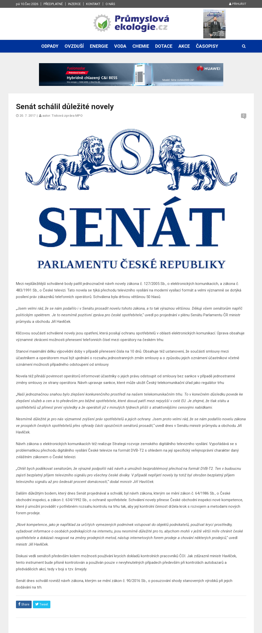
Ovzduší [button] (74, 46)
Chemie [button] (140, 46)
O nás (110, 4)
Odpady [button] (49, 46)
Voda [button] (120, 46)
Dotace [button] (163, 46)
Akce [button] (184, 46)
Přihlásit (237, 4)
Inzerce (74, 4)
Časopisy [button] (207, 46)
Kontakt (93, 4)
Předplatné (53, 4)
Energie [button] (99, 46)
